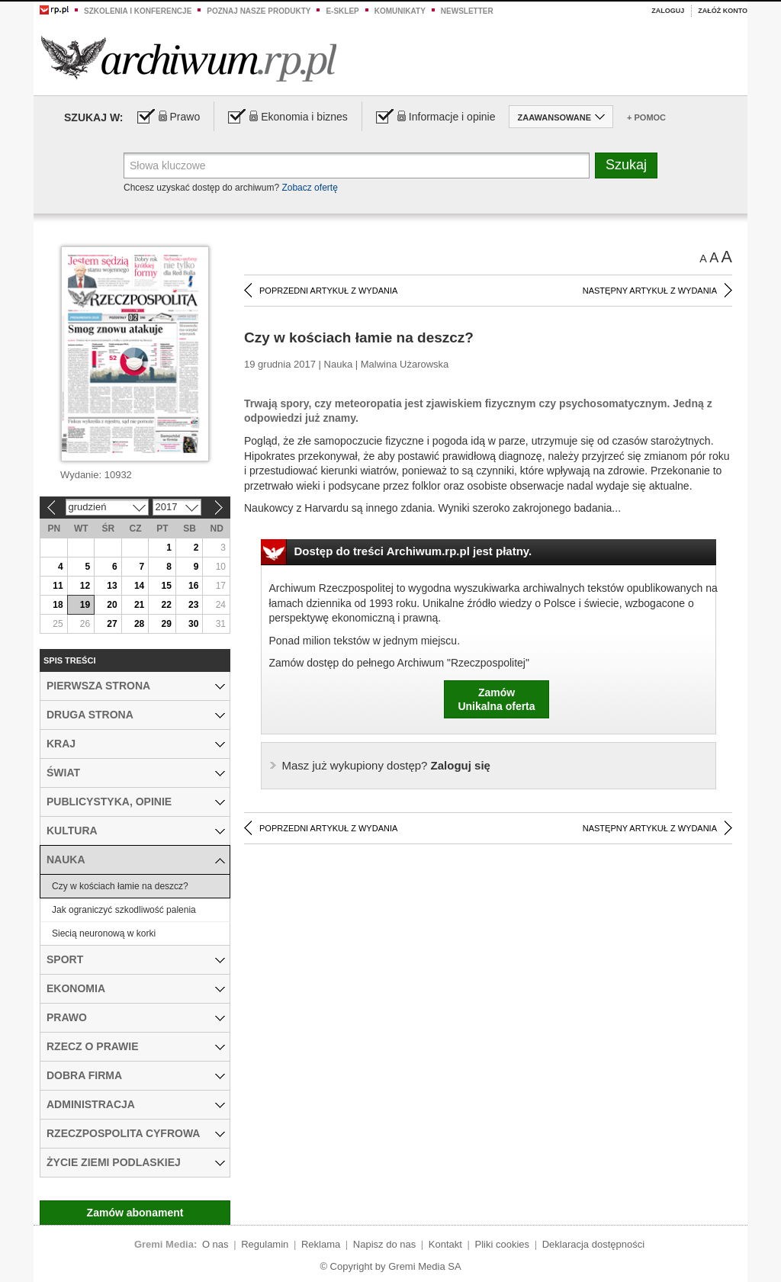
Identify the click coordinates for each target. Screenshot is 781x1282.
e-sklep (342, 11)
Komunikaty (400, 11)
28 (139, 624)
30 (193, 624)
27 (112, 624)
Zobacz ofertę (309, 187)
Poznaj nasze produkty (258, 11)
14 (139, 585)
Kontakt (445, 1244)
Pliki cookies (502, 1244)
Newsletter (467, 11)
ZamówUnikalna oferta (496, 699)
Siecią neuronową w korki (104, 933)
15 (166, 585)
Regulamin (264, 1244)
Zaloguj (667, 10)
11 (58, 585)
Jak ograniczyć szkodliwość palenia (124, 909)
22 (166, 604)
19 (85, 604)
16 (193, 585)
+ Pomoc (646, 117)
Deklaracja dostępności (593, 1244)
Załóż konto (722, 10)
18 (58, 604)
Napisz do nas (384, 1244)
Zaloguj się (386, 765)
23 (193, 604)
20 (112, 604)
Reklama (320, 1244)
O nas (215, 1244)
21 (139, 604)
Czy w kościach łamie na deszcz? (120, 886)
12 (85, 585)
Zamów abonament (135, 1212)
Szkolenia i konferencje (137, 11)
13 (112, 585)
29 (166, 624)
